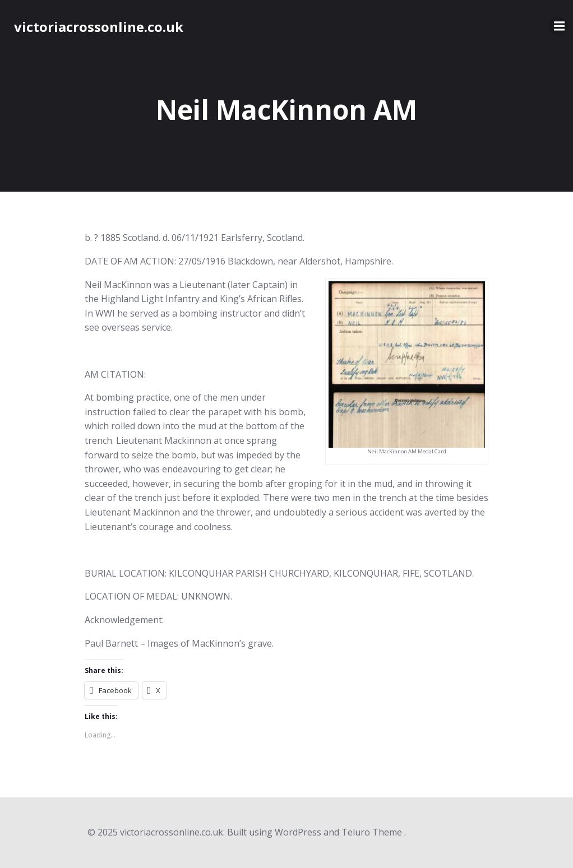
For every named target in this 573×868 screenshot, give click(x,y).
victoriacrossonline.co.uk (98, 26)
